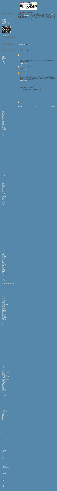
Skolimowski (3, 77)
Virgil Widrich (3, 275)
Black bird (3, 295)
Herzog (2, 142)
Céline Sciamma (3, 185)
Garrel (2, 113)
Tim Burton (3, 268)
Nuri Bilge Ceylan (4, 446)
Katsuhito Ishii (3, 149)
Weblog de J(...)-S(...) (4, 405)
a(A (20, 59)
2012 (3, 457)
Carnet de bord (3, 299)
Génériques (3, 335)
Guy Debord (3, 207)
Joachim (21, 71)
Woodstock (3, 278)
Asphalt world (3, 420)
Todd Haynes (3, 269)
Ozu (2, 119)
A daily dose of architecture (5, 411)
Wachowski (3, 276)
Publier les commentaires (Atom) (25, 108)
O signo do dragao (4, 364)
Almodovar (3, 109)
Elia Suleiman (3, 137)
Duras (2, 191)
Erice (2, 194)
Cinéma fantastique (4, 104)
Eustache (3, 105)
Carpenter (3, 183)
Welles (2, 277)
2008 (3, 485)
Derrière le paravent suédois (5, 321)
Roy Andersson (3, 258)
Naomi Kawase (3, 444)
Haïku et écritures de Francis (5, 336)
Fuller (2, 203)
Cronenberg (3, 131)
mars (3, 481)
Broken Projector (4, 298)
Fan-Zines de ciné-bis (4, 328)
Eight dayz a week (4, 324)
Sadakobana (3, 383)
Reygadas (3, 253)
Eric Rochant (3, 193)
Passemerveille (3, 374)
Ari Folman (3, 177)
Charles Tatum (3, 301)
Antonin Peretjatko (4, 103)
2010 (3, 459)
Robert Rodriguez (4, 256)
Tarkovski (3, 107)
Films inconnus (3, 65)
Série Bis (3, 396)
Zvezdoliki (3, 407)
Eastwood (3, 134)
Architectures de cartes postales (5, 418)
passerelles (3, 57)
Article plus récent (20, 106)
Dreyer (2, 190)
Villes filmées (3, 61)
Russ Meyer (3, 259)
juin (3, 478)
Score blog (3, 384)
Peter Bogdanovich (4, 246)
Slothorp (3, 388)
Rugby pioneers (3, 380)
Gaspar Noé (3, 204)
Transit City (3, 430)
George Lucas (3, 140)
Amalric (2, 173)
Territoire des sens (4, 398)
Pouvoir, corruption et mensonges (5, 376)
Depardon (3, 112)
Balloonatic (3, 293)
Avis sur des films (4, 292)
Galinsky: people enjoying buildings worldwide (7, 425)
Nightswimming (3, 362)
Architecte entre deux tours (5, 417)
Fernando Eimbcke (4, 196)
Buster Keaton (3, 127)
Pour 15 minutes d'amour (4, 375)
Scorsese (3, 261)
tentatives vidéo (3, 72)
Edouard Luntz (3, 135)
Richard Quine (3, 255)
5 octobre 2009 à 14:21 (24, 51)
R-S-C (2, 378)
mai (3, 479)
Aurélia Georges (3, 179)
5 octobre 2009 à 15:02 (24, 57)
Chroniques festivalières (4, 63)
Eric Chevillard (3, 326)
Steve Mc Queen (3, 267)
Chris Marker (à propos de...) (5, 440)
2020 (3, 452)
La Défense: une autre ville (5, 427)
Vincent (2, 403)
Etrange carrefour (4, 327)
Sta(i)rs (2, 391)
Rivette (2, 106)
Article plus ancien (53, 106)
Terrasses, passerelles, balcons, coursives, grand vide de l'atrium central (44, 18)
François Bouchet (4, 334)
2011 (3, 458)
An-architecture (3, 413)
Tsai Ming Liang (3, 108)
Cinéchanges (3, 308)
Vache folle (3, 402)
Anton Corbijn (3, 175)
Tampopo (3, 397)
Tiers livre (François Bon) (5, 400)
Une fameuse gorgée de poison (5, 401)
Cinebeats (3, 305)
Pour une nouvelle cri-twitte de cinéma (7, 468)
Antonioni (3, 75)
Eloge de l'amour (3, 325)
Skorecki (3, 387)
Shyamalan (3, 262)
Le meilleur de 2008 (4, 20)
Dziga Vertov (3, 133)
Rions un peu (3, 68)
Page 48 (2, 371)
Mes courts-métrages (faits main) (5, 23)
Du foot (2, 73)
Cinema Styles (3, 306)
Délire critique (3, 323)
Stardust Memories (4, 393)
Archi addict (3, 414)
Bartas (2, 180)
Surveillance (4, 473)
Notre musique (3, 363)
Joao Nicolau (3, 216)
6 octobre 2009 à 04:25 (24, 69)
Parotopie (3, 373)
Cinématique (3, 309)
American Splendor (4, 174)
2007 (3, 486)
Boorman (3, 182)
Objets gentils (3, 365)
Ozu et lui (3, 370)
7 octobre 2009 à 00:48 (24, 80)
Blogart (2, 296)
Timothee (21, 65)
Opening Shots (3, 367)
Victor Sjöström (3, 273)
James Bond (3, 146)
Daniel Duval (3, 186)
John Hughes (3, 218)
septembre (4, 474)
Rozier (2, 74)
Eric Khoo (3, 192)
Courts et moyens (4, 66)
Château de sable (3, 303)
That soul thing (3, 399)
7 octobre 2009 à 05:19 (24, 103)
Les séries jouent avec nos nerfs (6, 467)
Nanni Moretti (3, 118)
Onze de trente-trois (4, 366)
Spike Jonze (3, 265)
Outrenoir (4, 466)
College (2, 313)
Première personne (4, 58)
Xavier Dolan (3, 279)
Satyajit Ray (3, 260)
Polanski (3, 249)
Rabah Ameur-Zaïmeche (4, 251)
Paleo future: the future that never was (6, 372)
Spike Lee (3, 266)
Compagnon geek (4, 314)
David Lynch (3, 441)
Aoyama (3, 176)
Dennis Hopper (3, 132)
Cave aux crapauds (4, 300)
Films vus (3, 64)
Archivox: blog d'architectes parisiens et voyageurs (7, 419)
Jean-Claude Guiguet (4, 215)
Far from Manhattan (4, 329)
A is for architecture (4, 412)
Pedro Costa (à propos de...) (5, 447)
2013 (3, 456)
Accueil (36, 106)
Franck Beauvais (3, 198)
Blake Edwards (3, 124)
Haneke (2, 209)
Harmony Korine (3, 114)
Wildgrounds (3, 406)
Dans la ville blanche (4, 319)
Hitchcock (3, 115)
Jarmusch (3, 147)
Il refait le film (3, 337)
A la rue (2, 60)
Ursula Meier (3, 270)
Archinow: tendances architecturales (6, 416)
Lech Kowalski (3, 442)
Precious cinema (3, 377)
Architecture (3, 59)
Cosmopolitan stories (4, 316)
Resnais (2, 76)
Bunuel (2, 126)
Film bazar (3, 330)
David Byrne (3, 187)
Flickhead (3, 331)
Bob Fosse (3, 181)
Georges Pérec (3, 205)
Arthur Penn (3, 178)
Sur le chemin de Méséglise (5, 394)
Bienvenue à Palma (4, 294)
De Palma (3, 111)
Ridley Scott (3, 121)
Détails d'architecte (4, 423)
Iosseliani (3, 213)
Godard (2, 71)
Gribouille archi (3, 426)
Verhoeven (3, 272)
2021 (3, 451)
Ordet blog (3, 368)
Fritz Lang (3, 139)
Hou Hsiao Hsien (4, 143)
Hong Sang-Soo (3, 212)
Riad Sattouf (3, 254)
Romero (2, 257)
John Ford (3, 217)
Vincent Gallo (3, 274)
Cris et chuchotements (4, 317)
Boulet (2, 297)
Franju (2, 199)
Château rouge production (5, 304)
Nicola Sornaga (3, 445)
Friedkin (3, 200)
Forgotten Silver (3, 333)
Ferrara (2, 197)
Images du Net (3, 62)
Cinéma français (3, 67)
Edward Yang (3, 136)
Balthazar (52, 14)
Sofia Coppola (3, 263)
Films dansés (3, 70)
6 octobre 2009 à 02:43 (24, 63)
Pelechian (3, 245)
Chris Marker (3, 110)
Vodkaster (3, 404)
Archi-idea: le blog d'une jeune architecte (6, 415)
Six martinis (3, 386)
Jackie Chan (3, 214)
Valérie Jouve (3, 271)
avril (3, 480)
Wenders (3, 122)
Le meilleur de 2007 (4, 19)
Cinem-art (3, 69)
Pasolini (2, 120)
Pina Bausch (3, 248)
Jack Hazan (3, 144)
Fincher (2, 138)
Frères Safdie (3, 202)
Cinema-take (3, 307)
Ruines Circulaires (4, 381)
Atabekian (3, 290)
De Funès (3, 188)
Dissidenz (3, 322)
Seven (2, 385)
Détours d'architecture (4, 424)
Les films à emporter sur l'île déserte (6, 22)
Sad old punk (3, 382)
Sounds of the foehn (4, 389)
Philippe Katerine (4, 247)
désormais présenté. (26, 15)
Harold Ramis (3, 210)
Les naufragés (4, 465)
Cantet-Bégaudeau (4, 128)
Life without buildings (4, 428)
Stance (2, 392)
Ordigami (3, 369)
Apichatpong (3, 439)
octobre (4, 464)
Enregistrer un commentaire (21, 105)
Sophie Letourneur (4, 264)
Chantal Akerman (4, 129)
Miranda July (3, 443)
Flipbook (3, 332)
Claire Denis (3, 184)
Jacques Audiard (3, 145)
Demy (2, 189)
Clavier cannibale (4, 311)
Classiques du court (4, 310)
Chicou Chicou (3, 302)
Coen (2, 130)
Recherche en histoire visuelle (5, 379)
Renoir (2, 252)
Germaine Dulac (3, 206)
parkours (43, 41)
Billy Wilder (3, 123)
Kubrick (2, 117)
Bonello (2, 125)
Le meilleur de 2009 (4, 21)
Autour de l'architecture (4, 421)
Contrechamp (3, 315)
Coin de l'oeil (3, 312)
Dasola (2, 320)
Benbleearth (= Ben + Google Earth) (6, 422)
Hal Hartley (3, 141)
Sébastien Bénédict (4, 395)
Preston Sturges (3, 250)
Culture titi (3, 318)
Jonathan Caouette (4, 219)
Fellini (2, 195)
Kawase (2, 116)
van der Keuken (3, 280)
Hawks (2, 211)
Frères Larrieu (3, 201)
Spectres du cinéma (4, 390)
